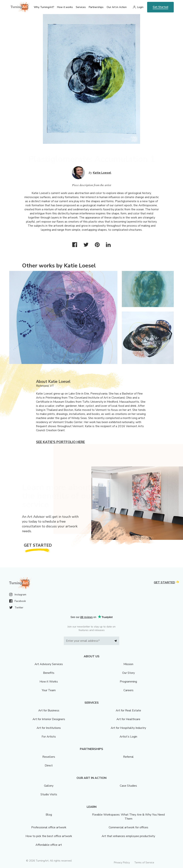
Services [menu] (81, 7)
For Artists (49, 737)
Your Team (49, 690)
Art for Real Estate (128, 710)
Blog (49, 815)
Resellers (48, 757)
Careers (128, 690)
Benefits (48, 673)
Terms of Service (144, 862)
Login (140, 7)
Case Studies (128, 786)
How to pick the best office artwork (49, 836)
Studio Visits (48, 794)
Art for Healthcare (128, 719)
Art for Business (48, 710)
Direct (49, 765)
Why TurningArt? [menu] (44, 7)
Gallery (48, 786)
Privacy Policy (122, 862)
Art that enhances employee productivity (128, 836)
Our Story (128, 673)
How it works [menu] (65, 7)
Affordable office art (48, 845)
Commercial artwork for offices (128, 827)
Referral (128, 757)
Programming (128, 682)
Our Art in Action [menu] (117, 7)
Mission (128, 664)
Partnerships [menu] (96, 7)
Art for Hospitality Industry (128, 728)
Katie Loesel (102, 173)
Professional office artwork (48, 827)
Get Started (160, 7)
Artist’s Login (128, 737)
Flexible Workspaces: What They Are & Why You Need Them (128, 817)
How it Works (49, 682)
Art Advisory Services (49, 664)
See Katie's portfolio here (60, 442)
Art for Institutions (49, 728)
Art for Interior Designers (49, 719)
